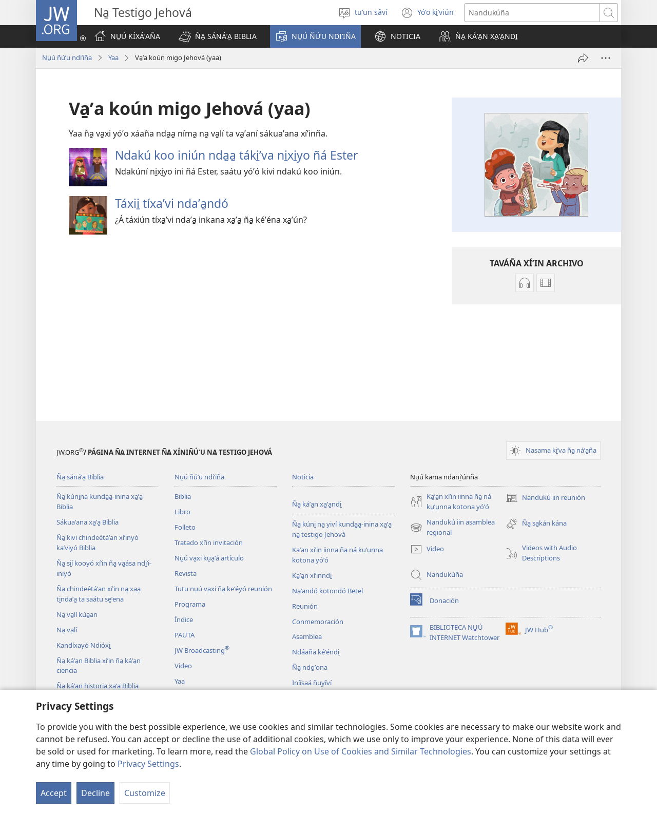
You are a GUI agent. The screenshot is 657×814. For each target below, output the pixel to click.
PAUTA (185, 634)
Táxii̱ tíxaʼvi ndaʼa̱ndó (171, 203)
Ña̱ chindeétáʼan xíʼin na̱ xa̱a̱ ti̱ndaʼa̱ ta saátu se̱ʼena (98, 594)
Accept (54, 793)
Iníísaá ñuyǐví (312, 682)
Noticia (303, 476)
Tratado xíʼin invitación (209, 542)
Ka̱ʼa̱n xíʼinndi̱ (312, 575)
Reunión (305, 606)
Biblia (183, 496)
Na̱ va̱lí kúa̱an (77, 614)
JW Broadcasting (202, 650)
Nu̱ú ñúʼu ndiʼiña (67, 57)
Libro (182, 511)
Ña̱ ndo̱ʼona (309, 667)
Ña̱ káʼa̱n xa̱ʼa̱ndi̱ (316, 504)
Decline (95, 793)
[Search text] (532, 12)
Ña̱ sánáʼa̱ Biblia (80, 476)
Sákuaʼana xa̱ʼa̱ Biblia (87, 522)
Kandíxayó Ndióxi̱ (83, 645)
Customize (144, 793)
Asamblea (307, 636)
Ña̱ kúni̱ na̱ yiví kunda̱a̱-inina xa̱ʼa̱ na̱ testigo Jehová (342, 529)
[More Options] (605, 58)
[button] (217, 36)
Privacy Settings (148, 763)
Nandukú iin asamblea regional (452, 527)
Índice (184, 619)
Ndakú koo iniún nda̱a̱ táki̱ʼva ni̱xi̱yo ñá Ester (236, 155)
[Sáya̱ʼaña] (583, 58)
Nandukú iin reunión (545, 498)
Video (183, 665)
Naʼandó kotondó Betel (327, 590)
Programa (190, 604)
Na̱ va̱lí (66, 629)
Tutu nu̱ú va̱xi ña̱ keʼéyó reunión (223, 588)
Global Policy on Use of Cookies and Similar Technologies (360, 751)
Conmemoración (317, 621)
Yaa (113, 57)
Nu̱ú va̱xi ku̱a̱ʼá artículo (209, 558)
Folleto (185, 527)
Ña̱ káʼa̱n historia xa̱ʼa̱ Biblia (97, 685)
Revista (186, 573)
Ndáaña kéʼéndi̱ (315, 651)
